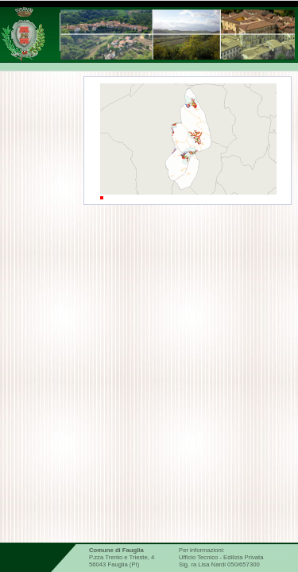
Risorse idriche (148, 373)
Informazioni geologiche (167, 434)
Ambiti (137, 221)
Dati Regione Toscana (162, 479)
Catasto (133, 403)
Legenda (240, 221)
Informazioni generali (161, 248)
